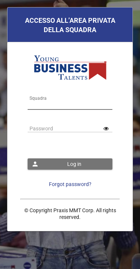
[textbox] (70, 106)
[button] (70, 164)
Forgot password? (70, 184)
